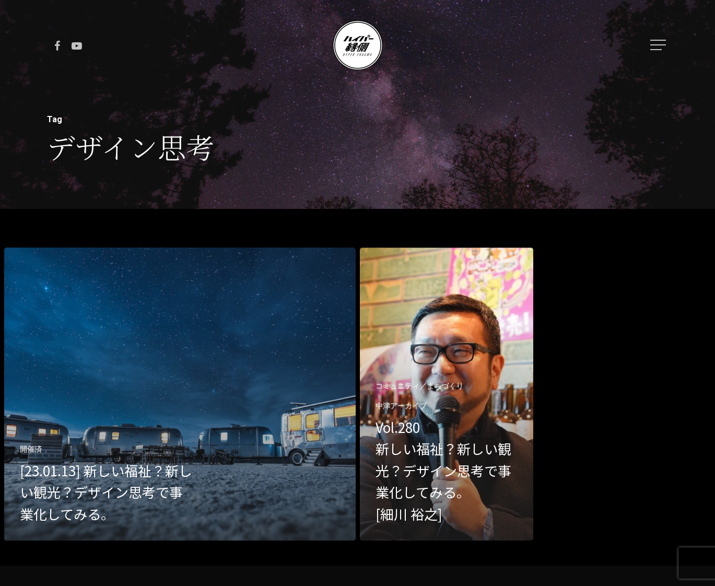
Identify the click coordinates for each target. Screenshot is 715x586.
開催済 (31, 449)
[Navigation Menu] (659, 45)
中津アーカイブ (401, 406)
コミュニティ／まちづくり (419, 386)
